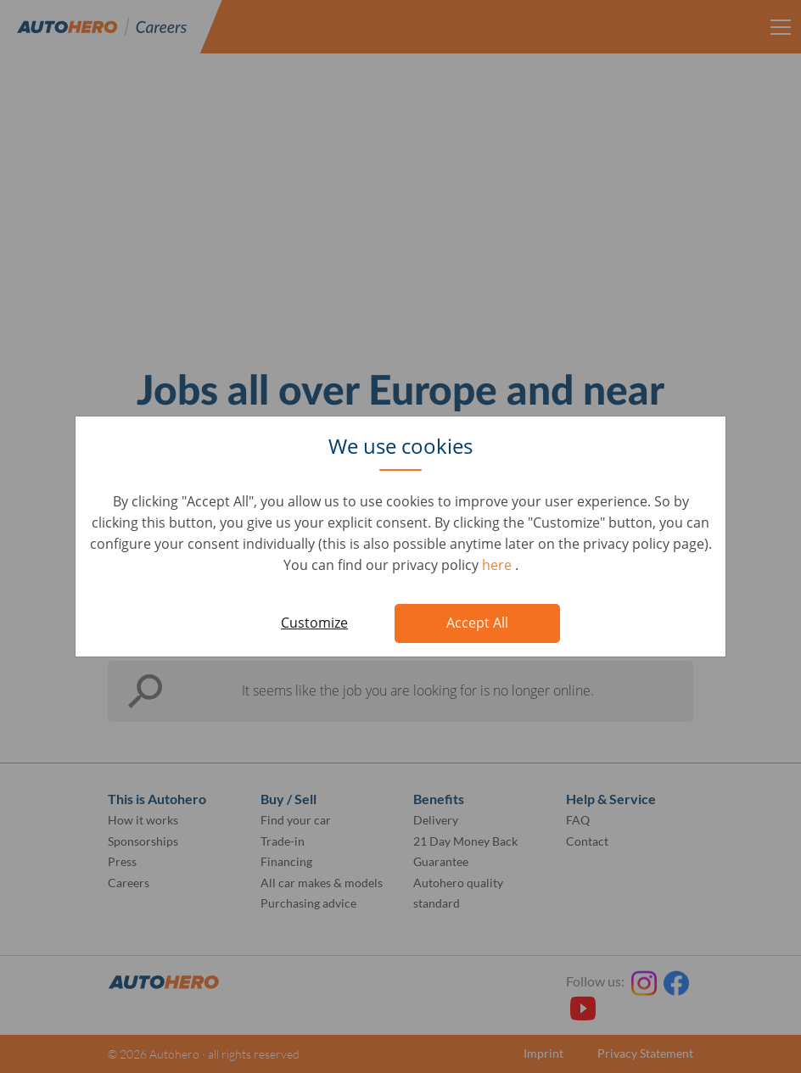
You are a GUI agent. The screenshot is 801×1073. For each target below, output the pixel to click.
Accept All (477, 622)
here (498, 565)
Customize (314, 622)
